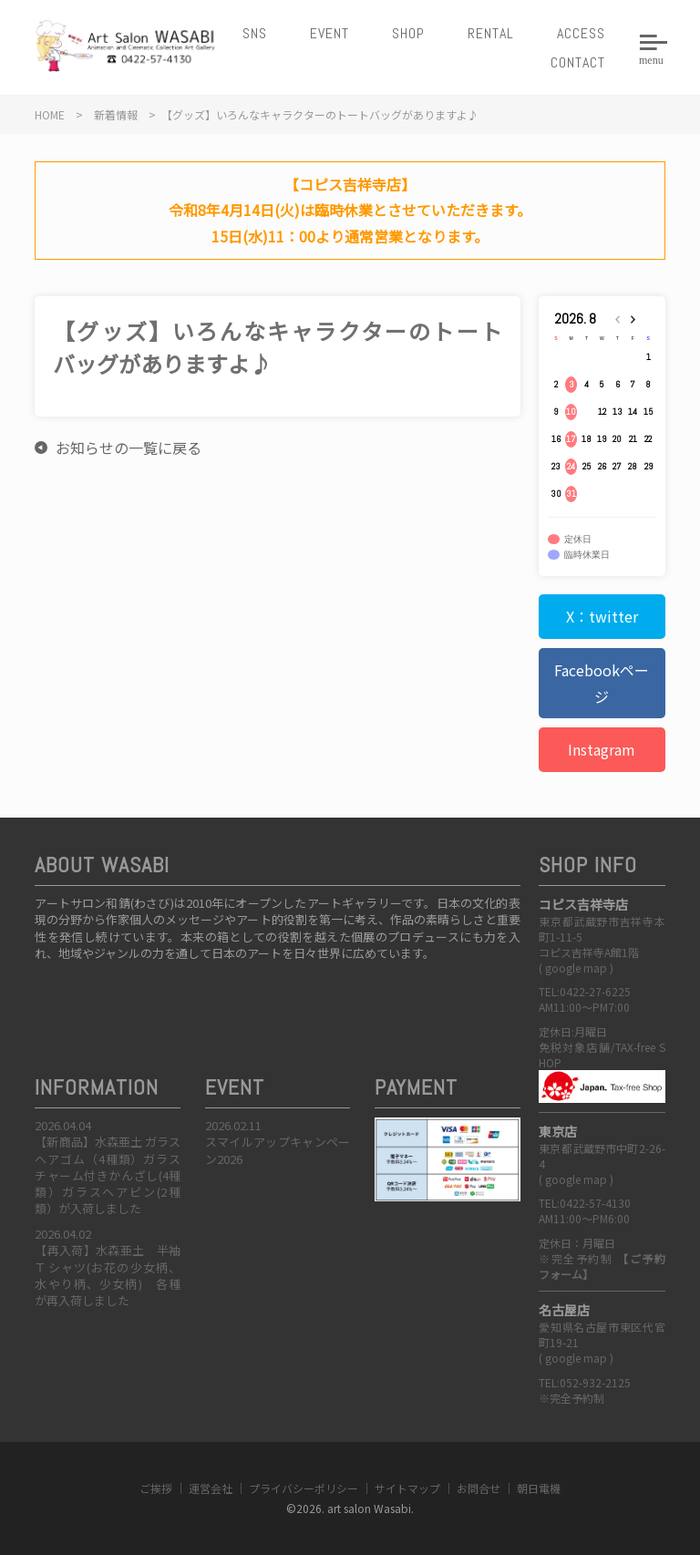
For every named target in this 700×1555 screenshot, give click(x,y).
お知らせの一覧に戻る (128, 447)
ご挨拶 (155, 1488)
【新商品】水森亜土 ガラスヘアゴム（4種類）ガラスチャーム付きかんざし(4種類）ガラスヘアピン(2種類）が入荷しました (107, 1175)
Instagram (601, 749)
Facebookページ (601, 683)
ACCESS (581, 33)
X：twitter (602, 616)
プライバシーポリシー (303, 1488)
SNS (254, 33)
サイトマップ (407, 1488)
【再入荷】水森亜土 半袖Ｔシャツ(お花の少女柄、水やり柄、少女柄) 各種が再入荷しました (107, 1275)
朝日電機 (539, 1488)
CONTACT (578, 62)
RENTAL (491, 33)
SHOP (408, 33)
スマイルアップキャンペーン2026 (278, 1150)
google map (576, 967)
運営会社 (210, 1488)
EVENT (329, 33)
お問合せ (478, 1488)
